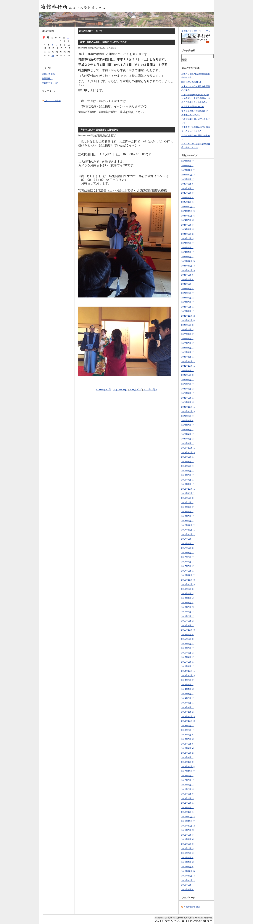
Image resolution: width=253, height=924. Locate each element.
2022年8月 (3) (187, 329)
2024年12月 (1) (188, 206)
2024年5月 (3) (187, 238)
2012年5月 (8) (187, 794)
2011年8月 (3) (187, 835)
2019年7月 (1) (187, 466)
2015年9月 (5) (187, 634)
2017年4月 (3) (187, 562)
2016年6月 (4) (187, 602)
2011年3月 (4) (187, 857)
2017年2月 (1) (187, 571)
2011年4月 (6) (187, 853)
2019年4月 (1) (187, 480)
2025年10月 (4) (188, 175)
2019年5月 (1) (187, 475)
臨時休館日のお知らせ (191, 82)
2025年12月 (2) (188, 170)
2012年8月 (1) (187, 780)
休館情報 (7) (47, 78)
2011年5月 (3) (187, 848)
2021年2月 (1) (187, 398)
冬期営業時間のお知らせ (192, 106)
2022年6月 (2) (187, 338)
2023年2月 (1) (187, 307)
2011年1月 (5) (187, 866)
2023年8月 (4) (187, 279)
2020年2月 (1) (187, 443)
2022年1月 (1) (187, 357)
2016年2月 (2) (187, 621)
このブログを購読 (52, 100)
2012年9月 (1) (187, 775)
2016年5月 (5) (187, 607)
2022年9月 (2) (187, 325)
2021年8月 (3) (187, 375)
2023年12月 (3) (188, 261)
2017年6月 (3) (187, 552)
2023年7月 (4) (187, 284)
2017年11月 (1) (188, 530)
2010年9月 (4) (187, 885)
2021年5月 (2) (187, 389)
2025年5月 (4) (187, 197)
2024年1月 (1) (187, 256)
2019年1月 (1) (187, 484)
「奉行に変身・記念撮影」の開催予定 (99, 129)
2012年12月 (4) (188, 766)
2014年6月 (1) (187, 693)
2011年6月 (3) (187, 844)
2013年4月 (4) (187, 748)
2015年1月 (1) (187, 666)
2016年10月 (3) (188, 584)
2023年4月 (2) (187, 298)
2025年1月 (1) (187, 202)
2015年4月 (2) (187, 657)
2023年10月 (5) (188, 270)
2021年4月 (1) (187, 393)
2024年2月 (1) (187, 252)
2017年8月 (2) (187, 543)
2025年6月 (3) (187, 193)
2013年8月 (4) (187, 730)
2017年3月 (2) (187, 566)
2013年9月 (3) (187, 725)
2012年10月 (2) (188, 771)
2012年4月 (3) (187, 798)
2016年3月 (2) (187, 616)
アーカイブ (135, 389)
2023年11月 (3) (188, 266)
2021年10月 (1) (188, 366)
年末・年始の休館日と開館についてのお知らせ (103, 42)
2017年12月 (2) (188, 525)
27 (52, 55)
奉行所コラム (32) (50, 83)
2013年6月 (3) (187, 739)
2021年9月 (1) (187, 370)
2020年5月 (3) (187, 429)
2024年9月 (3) (187, 220)
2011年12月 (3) (188, 816)
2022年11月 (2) (188, 316)
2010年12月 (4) (188, 871)
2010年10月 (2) (188, 880)
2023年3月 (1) (187, 302)
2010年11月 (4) (188, 876)
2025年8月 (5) (187, 184)
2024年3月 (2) (187, 247)
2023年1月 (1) (187, 311)
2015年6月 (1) (187, 648)
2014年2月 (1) (187, 707)
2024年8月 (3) (187, 225)
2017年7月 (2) (187, 548)
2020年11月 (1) (188, 407)
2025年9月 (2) (187, 179)
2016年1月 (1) (187, 625)
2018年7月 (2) (187, 507)
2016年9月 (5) (187, 589)
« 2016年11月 (103, 389)
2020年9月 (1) (187, 416)
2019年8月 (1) (187, 461)
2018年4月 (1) (187, 521)
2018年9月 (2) (187, 498)
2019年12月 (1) (188, 448)
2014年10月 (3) (188, 675)
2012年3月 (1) (187, 803)
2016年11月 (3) (188, 580)
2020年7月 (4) (187, 420)
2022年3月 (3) (187, 348)
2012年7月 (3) (187, 785)
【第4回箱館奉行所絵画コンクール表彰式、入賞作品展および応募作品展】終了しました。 (195, 98)
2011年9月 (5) (187, 830)
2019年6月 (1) (187, 471)
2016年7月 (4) (187, 598)
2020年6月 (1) (187, 425)
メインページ (120, 389)
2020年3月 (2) (187, 439)
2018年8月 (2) (187, 502)
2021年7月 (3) (187, 379)
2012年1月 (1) (187, 812)
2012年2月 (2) (187, 807)
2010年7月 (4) (187, 889)
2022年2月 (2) (187, 352)
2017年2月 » (150, 389)
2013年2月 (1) (187, 757)
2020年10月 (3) (188, 411)
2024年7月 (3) (187, 229)
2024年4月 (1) (187, 243)
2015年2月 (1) (187, 662)
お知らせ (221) (49, 74)
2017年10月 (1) (188, 534)
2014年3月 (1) (187, 703)
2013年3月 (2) (187, 753)
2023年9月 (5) (187, 275)
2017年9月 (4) (187, 539)
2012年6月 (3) (187, 789)
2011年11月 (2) (188, 821)
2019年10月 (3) (188, 452)
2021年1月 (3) (187, 402)
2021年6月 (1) (187, 384)
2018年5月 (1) (187, 516)
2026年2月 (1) (187, 161)
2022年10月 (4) (188, 320)
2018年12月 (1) (188, 489)
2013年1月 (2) (187, 762)
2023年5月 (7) (187, 293)
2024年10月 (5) (188, 216)
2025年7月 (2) (187, 188)
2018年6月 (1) (187, 511)
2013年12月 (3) (188, 716)
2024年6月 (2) (187, 234)
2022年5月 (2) (187, 343)
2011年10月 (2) (188, 826)
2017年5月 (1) (187, 557)
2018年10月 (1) (188, 493)
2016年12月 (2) (188, 575)
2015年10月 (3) (188, 630)
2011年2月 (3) (187, 862)
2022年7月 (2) (187, 334)
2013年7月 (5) (187, 735)
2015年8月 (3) (187, 639)
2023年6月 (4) (187, 288)
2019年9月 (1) (187, 457)
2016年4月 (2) (187, 612)
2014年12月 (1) (188, 671)
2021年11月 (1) (188, 361)
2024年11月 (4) (188, 211)
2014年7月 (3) (187, 689)
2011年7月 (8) (187, 839)
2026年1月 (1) (187, 165)
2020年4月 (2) (187, 434)
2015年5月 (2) (187, 653)
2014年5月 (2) (187, 698)
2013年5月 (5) (187, 744)
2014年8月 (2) (187, 684)
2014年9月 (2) (187, 680)
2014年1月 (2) (187, 712)
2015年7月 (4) (187, 644)
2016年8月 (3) (187, 593)
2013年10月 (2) (188, 721)
